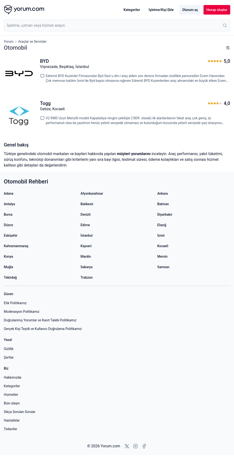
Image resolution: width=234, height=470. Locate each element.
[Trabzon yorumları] (116, 277)
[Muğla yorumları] (40, 267)
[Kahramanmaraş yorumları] (40, 246)
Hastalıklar (12, 420)
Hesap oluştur (216, 10)
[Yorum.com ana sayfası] (24, 10)
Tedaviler (10, 429)
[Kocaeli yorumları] (193, 246)
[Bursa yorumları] (40, 214)
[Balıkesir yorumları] (116, 204)
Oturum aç (190, 10)
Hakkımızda (12, 377)
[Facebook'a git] (144, 446)
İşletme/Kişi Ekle (161, 10)
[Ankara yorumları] (193, 193)
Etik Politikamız (15, 303)
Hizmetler (11, 395)
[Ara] (225, 26)
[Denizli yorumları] (116, 214)
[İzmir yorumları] (193, 235)
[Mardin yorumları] (116, 256)
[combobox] (117, 25)
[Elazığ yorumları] (193, 225)
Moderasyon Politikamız (21, 311)
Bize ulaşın (12, 403)
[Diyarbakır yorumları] (193, 214)
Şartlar (9, 357)
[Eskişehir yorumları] (40, 235)
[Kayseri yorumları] (116, 246)
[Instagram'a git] (135, 446)
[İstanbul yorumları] (116, 235)
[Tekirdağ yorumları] (40, 277)
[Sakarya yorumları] (116, 267)
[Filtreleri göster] (228, 47)
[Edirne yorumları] (116, 225)
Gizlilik (9, 349)
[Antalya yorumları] (40, 204)
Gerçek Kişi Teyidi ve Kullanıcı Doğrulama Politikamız (43, 329)
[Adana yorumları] (40, 193)
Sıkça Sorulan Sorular (19, 412)
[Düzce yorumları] (40, 225)
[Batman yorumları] (193, 204)
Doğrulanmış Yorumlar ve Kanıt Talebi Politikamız (40, 320)
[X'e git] (127, 446)
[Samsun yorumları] (193, 267)
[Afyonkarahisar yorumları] (116, 193)
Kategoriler (132, 10)
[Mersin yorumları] (193, 256)
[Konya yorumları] (40, 256)
